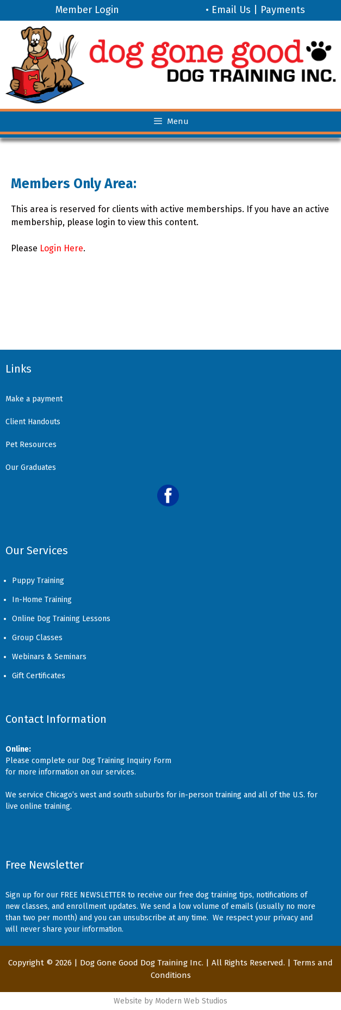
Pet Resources (31, 444)
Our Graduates (30, 467)
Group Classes (37, 637)
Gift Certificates (38, 675)
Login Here (61, 248)
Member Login (87, 10)
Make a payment (34, 399)
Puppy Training (38, 580)
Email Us (231, 10)
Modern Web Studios (191, 1001)
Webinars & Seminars (49, 656)
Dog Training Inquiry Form (126, 760)
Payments (283, 10)
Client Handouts (32, 421)
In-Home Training (42, 599)
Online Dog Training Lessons (61, 618)
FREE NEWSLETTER (93, 895)
